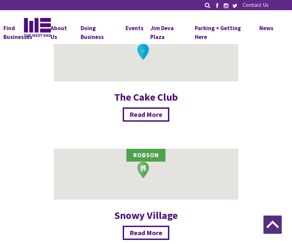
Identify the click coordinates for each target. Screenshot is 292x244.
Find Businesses (17, 32)
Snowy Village (146, 215)
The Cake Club (146, 96)
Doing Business (92, 32)
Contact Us (256, 4)
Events (134, 28)
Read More (146, 114)
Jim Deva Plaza (162, 32)
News (266, 28)
